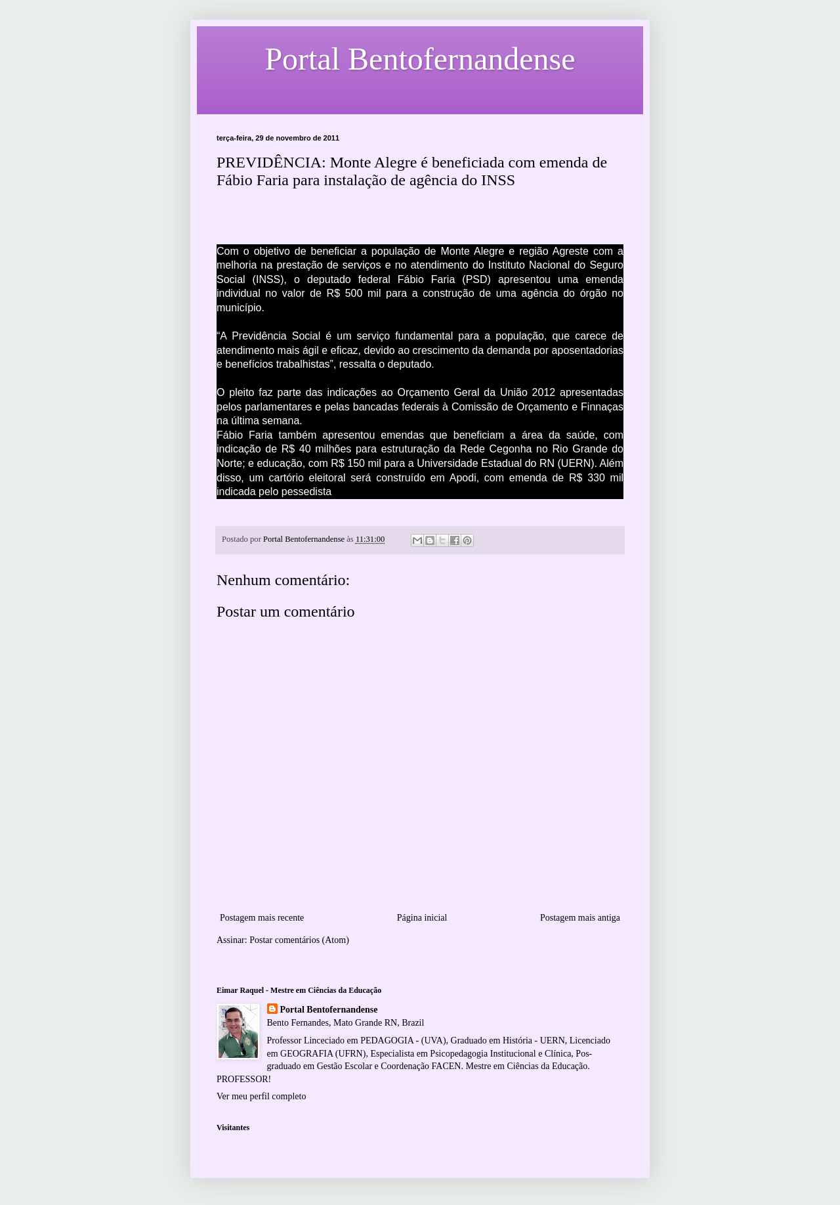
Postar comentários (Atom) (299, 940)
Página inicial (422, 918)
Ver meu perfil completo (261, 1096)
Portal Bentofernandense (329, 1010)
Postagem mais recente (262, 918)
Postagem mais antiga (580, 918)
